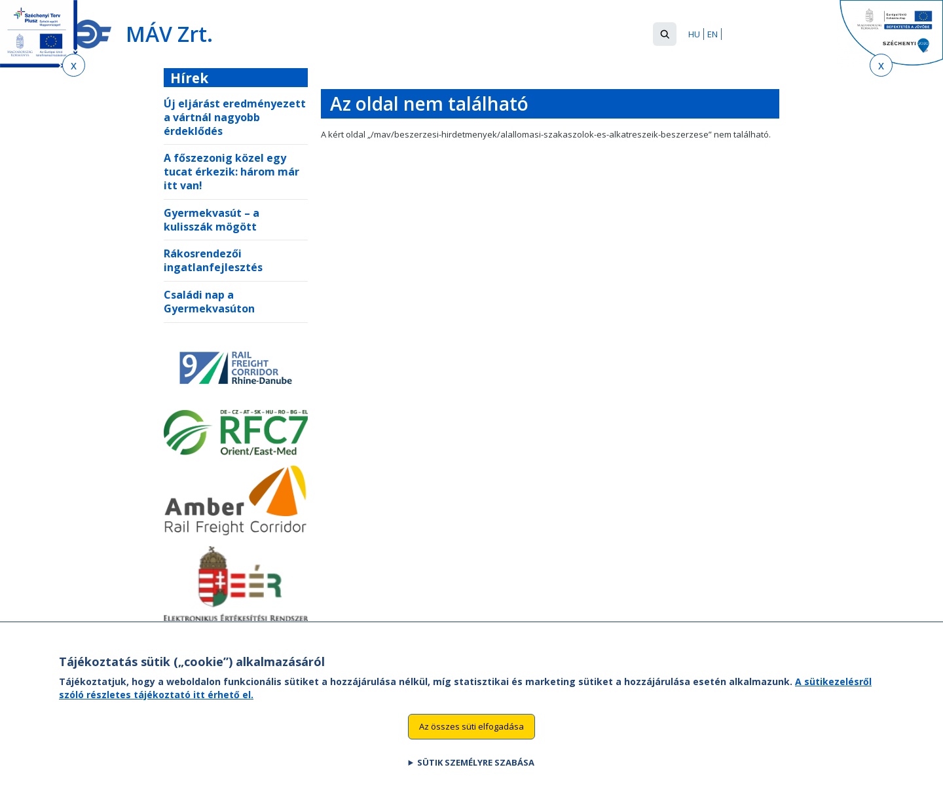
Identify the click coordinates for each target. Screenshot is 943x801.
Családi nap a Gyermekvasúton (209, 302)
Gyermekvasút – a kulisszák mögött (211, 220)
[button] (664, 34)
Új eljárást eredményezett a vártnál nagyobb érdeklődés (235, 117)
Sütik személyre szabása (475, 777)
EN (712, 34)
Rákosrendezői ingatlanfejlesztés (213, 260)
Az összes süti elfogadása (471, 741)
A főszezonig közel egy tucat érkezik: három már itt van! (231, 172)
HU (694, 34)
